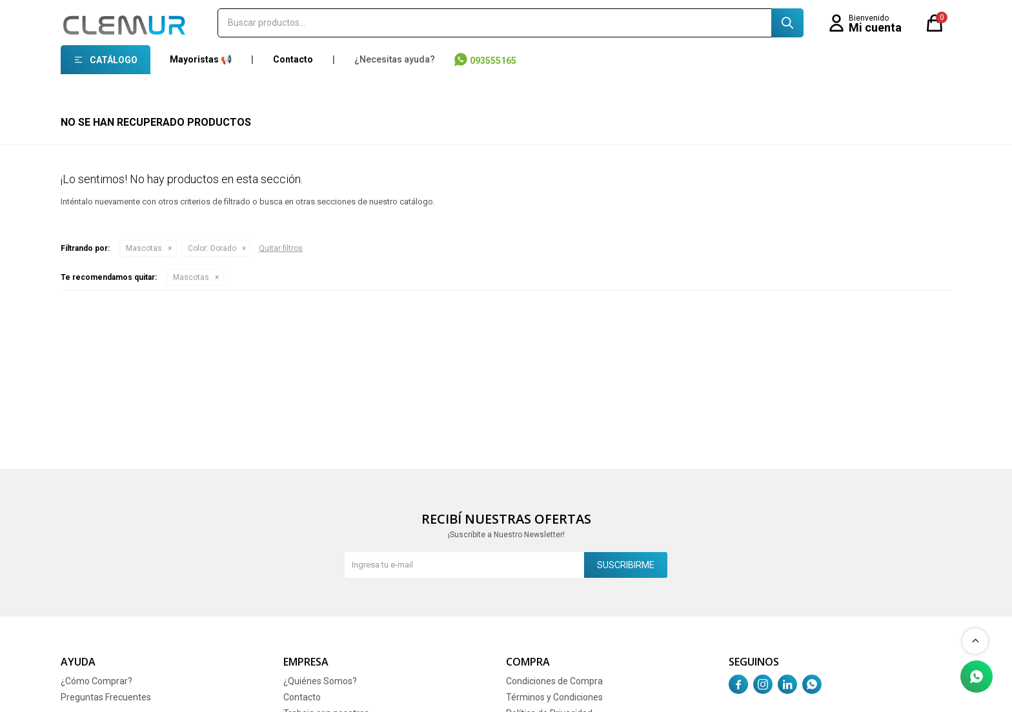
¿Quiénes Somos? (320, 681)
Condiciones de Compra (554, 681)
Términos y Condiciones (554, 697)
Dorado (212, 248)
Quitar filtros (281, 248)
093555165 (493, 60)
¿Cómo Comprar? (96, 681)
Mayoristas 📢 (201, 59)
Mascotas (144, 248)
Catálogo (113, 60)
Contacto (293, 59)
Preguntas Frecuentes (106, 697)
